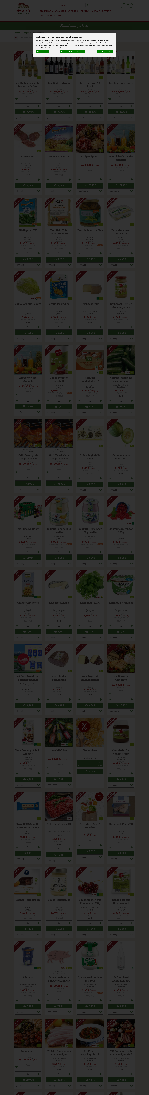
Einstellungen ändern (105, 52)
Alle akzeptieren (42, 52)
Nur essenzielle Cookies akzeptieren (72, 52)
